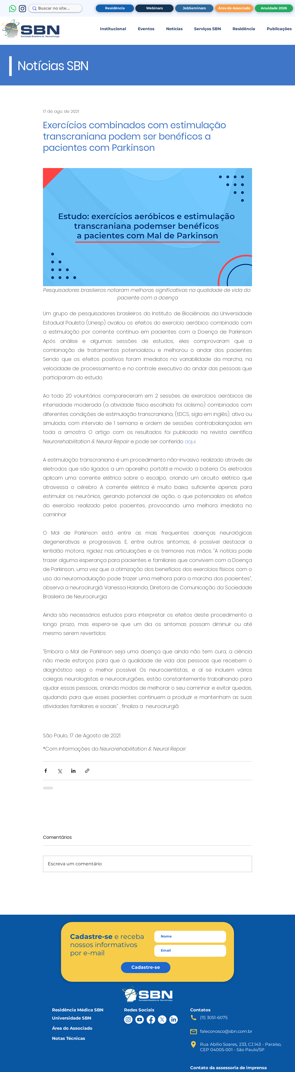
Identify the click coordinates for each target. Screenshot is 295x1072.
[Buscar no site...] (54, 8)
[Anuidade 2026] (274, 8)
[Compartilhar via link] (87, 770)
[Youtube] (139, 1019)
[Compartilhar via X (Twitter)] (59, 770)
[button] (113, 28)
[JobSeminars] (194, 8)
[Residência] (115, 8)
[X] (162, 1019)
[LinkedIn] (173, 1019)
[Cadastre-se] (145, 967)
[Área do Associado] (234, 8)
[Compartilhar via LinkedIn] (73, 770)
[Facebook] (151, 1019)
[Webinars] (154, 8)
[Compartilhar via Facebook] (45, 770)
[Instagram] (128, 1019)
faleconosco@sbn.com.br (226, 1031)
